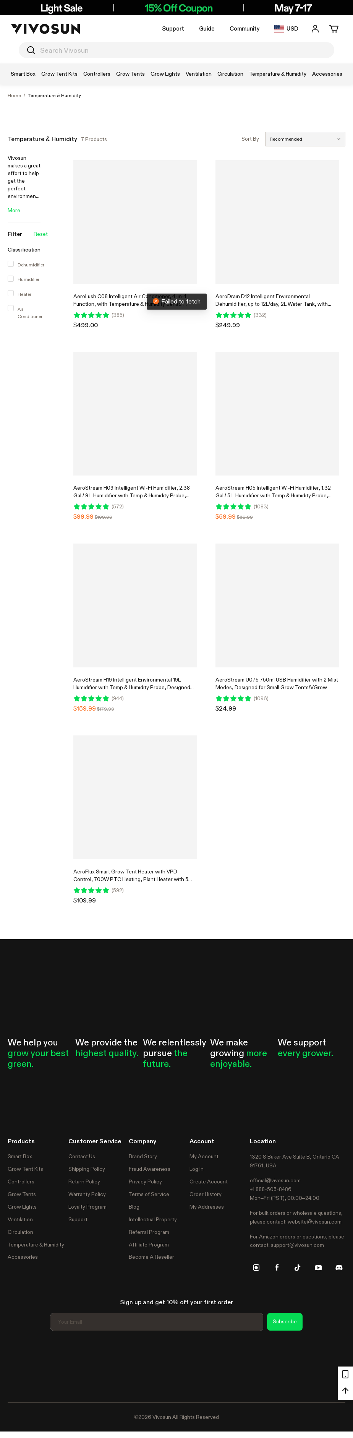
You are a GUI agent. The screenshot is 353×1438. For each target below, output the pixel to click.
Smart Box (20, 1156)
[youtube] (318, 1267)
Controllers (21, 1181)
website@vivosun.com (315, 1222)
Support (173, 28)
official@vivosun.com (275, 1180)
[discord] (338, 1267)
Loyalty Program (87, 1207)
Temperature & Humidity (54, 95)
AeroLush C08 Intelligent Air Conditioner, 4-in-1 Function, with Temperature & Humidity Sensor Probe (129, 304)
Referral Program (149, 1232)
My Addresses (206, 1207)
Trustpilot (19, 1365)
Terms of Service (149, 1194)
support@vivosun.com (297, 1245)
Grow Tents (22, 1194)
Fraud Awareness (149, 1169)
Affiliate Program (149, 1245)
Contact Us (81, 1156)
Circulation (20, 1232)
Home (14, 95)
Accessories (23, 1257)
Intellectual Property (153, 1219)
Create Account (208, 1181)
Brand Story (143, 1156)
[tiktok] (297, 1267)
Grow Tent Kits (25, 1169)
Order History (205, 1194)
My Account (204, 1156)
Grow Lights (22, 1207)
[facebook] (276, 1267)
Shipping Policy (86, 1169)
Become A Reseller (151, 1257)
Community (244, 28)
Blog (134, 1207)
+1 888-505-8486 (270, 1189)
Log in (196, 1169)
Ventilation (20, 1219)
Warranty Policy (87, 1194)
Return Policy (84, 1181)
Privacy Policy (145, 1181)
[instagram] (256, 1267)
